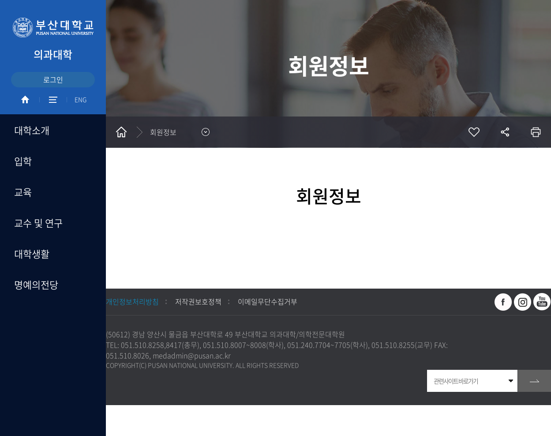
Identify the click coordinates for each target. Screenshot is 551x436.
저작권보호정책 (198, 301)
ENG (80, 99)
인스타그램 (523, 302)
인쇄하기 (535, 132)
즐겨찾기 (473, 132)
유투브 (542, 302)
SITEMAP (53, 99)
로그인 (53, 79)
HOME (25, 99)
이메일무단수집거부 (267, 301)
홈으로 (121, 132)
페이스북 (503, 302)
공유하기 (504, 132)
